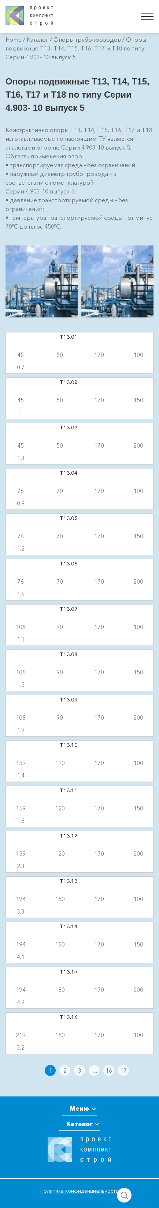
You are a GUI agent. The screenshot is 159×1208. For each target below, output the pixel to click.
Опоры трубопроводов (87, 39)
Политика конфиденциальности (79, 1191)
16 (109, 1070)
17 (123, 1070)
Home (13, 39)
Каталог (37, 39)
